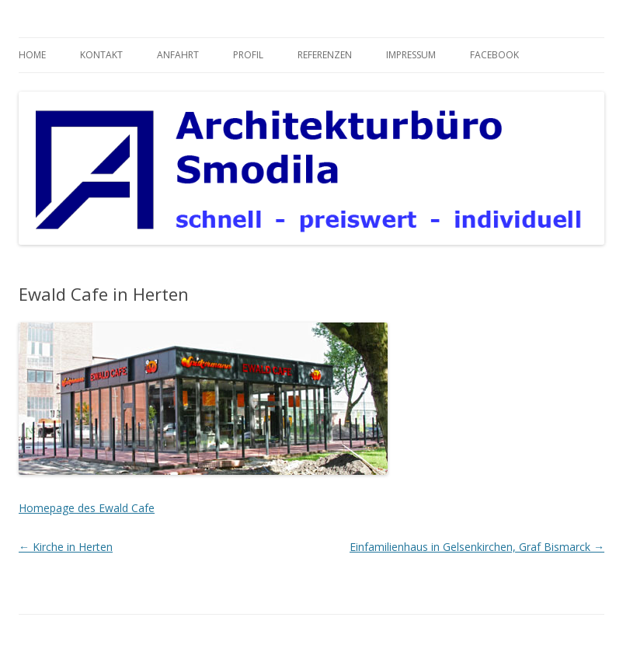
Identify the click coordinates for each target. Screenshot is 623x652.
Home (32, 54)
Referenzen (325, 54)
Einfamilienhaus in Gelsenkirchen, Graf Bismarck (477, 546)
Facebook (494, 54)
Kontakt (101, 54)
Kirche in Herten (66, 546)
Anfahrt (178, 54)
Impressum (411, 54)
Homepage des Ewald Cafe (87, 507)
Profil (248, 54)
